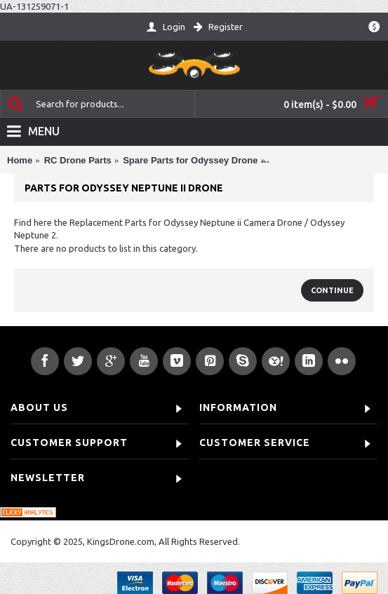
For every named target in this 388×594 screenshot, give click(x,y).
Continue (332, 290)
